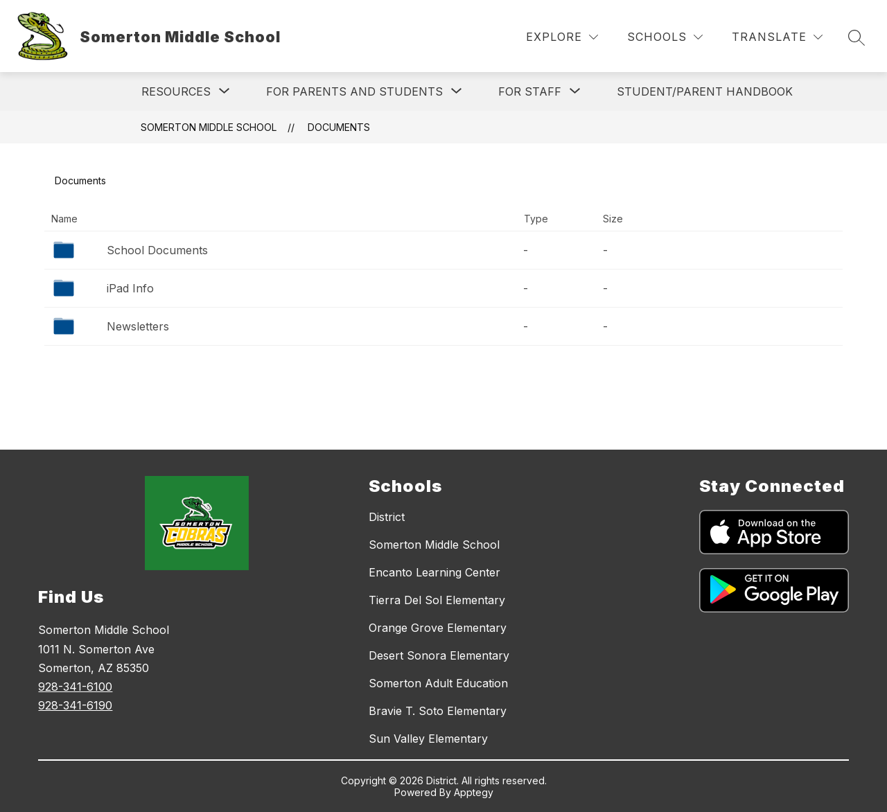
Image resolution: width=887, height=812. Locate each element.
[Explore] (561, 37)
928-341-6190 (75, 705)
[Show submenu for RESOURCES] (176, 91)
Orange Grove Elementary (438, 628)
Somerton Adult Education (438, 683)
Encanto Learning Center (434, 572)
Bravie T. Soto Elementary (438, 711)
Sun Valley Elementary (428, 738)
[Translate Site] (777, 37)
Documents (339, 127)
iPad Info (130, 288)
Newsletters (138, 326)
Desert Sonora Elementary (439, 655)
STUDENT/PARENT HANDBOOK (705, 91)
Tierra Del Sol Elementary (437, 600)
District (387, 517)
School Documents (157, 250)
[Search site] (856, 37)
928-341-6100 (75, 687)
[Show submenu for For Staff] (529, 91)
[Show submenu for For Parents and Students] (354, 91)
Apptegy (473, 792)
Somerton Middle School (208, 127)
